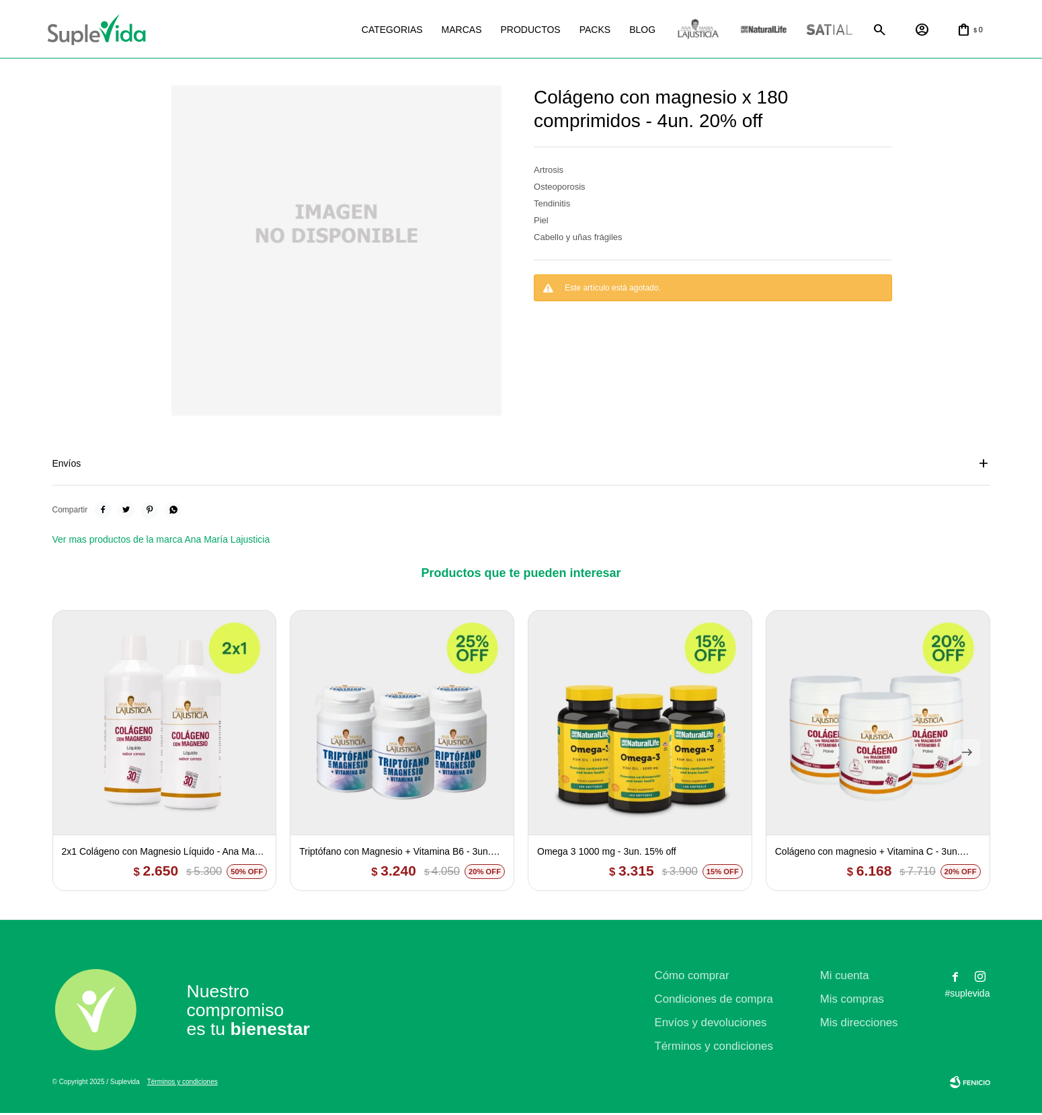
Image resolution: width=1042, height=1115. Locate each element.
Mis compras (852, 1001)
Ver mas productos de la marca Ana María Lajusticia (161, 541)
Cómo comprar (692, 977)
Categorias (378, 30)
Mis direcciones (859, 1024)
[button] (967, 754)
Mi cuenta (844, 977)
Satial (815, 30)
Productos (516, 30)
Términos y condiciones (714, 1048)
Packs (580, 30)
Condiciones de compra (714, 1001)
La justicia (683, 30)
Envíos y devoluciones (711, 1024)
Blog (628, 30)
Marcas (448, 30)
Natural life (749, 30)
